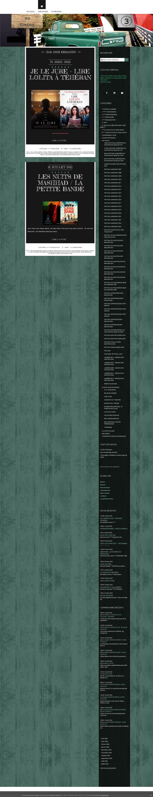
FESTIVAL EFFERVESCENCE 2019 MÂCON (115, 304)
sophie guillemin (42, 153)
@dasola (103, 652)
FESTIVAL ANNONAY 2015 (112, 196)
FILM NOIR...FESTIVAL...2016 (113, 354)
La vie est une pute (108, 431)
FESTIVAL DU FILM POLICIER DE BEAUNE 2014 (114, 262)
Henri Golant (104, 493)
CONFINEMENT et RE (109, 135)
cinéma (49, 152)
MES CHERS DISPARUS (111, 418)
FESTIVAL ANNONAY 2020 (112, 213)
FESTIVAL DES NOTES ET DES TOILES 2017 (114, 231)
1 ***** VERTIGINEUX (109, 112)
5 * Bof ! (104, 122)
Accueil (31, 11)
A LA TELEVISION (110, 390)
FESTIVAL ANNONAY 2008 (112, 172)
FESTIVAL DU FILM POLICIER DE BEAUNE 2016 (114, 273)
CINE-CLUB (108, 396)
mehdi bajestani (59, 251)
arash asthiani (48, 251)
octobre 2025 (105, 755)
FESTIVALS (105, 140)
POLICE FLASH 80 (106, 595)
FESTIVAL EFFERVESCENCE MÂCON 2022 (113, 325)
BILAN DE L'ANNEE (110, 393)
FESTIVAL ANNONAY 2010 (112, 179)
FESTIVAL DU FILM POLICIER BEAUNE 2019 (113, 257)
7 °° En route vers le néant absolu (113, 130)
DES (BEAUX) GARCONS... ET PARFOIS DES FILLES (113, 407)
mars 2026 (104, 741)
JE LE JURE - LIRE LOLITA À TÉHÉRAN (60, 74)
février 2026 (105, 744)
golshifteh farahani (52, 155)
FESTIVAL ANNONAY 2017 (112, 203)
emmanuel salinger (66, 153)
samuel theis (42, 152)
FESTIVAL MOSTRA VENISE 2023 (114, 338)
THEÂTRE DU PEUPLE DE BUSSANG (114, 436)
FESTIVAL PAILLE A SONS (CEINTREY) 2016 (112, 343)
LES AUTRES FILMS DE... (112, 415)
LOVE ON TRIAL (106, 564)
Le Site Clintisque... (106, 449)
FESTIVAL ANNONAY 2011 (112, 183)
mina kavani (76, 155)
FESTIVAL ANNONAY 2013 (112, 189)
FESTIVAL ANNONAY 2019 (112, 209)
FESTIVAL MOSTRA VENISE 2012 (114, 335)
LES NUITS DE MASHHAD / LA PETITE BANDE (60, 183)
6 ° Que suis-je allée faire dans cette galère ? (113, 126)
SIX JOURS (110, 663)
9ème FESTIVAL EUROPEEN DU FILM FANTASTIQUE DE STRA (114, 159)
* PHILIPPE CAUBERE (109, 109)
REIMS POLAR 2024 (110, 384)
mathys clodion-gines (72, 252)
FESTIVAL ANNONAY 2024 (112, 223)
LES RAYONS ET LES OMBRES (110, 587)
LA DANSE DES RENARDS (109, 572)
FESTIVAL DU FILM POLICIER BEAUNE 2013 (113, 246)
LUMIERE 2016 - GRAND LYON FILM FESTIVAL (114, 363)
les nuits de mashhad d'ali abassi (77, 251)
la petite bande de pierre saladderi (40, 252)
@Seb (102, 663)
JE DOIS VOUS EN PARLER (110, 387)
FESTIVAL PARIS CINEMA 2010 (114, 347)
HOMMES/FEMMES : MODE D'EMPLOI (113, 529)
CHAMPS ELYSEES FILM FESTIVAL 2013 (115, 165)
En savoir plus (105, 795)
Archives (43, 11)
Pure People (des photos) (108, 452)
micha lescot (31, 153)
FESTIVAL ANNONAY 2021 (112, 216)
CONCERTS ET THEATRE (112, 400)
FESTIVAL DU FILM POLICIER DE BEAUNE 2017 (114, 278)
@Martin (103, 615)
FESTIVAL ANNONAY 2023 (112, 220)
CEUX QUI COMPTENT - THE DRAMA (113, 543)
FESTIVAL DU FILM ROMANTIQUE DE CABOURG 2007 (115, 283)
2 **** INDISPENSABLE (109, 114)
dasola (102, 697)
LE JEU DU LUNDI (110, 412)
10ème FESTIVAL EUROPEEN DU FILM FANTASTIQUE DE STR (115, 144)
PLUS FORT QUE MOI (108, 535)
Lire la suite (59, 140)
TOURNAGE (108, 427)
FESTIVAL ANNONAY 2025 (112, 226)
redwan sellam (66, 253)
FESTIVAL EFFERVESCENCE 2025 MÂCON (115, 315)
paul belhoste (59, 252)
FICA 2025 (107, 350)
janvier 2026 (105, 747)
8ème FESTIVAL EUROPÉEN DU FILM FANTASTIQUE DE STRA (114, 154)
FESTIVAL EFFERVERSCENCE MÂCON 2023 (113, 299)
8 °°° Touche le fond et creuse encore (114, 132)
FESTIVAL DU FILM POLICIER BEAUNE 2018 (113, 252)
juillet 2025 (104, 764)
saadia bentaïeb (53, 153)
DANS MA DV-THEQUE (111, 403)
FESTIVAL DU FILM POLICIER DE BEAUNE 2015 (114, 268)
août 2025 (104, 761)
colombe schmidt (54, 253)
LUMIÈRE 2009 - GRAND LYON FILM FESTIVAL (114, 369)
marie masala (68, 152)
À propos (57, 11)
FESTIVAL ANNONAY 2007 (112, 169)
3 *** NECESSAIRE (53, 149)
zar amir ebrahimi (65, 155)
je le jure (34, 152)
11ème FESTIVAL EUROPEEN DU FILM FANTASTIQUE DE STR (115, 149)
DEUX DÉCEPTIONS (107, 581)
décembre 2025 (106, 750)
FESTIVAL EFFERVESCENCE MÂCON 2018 (113, 320)
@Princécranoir (105, 709)
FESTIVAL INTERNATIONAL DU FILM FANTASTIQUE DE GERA (114, 331)
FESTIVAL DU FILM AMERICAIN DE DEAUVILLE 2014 (115, 236)
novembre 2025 (106, 752)
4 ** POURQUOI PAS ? (53, 247)
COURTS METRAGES (109, 138)
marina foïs (78, 152)
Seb (101, 674)
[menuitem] (30, 11)
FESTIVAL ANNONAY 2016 (112, 199)
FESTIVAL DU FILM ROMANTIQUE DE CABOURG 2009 (115, 289)
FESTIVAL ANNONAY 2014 (112, 193)
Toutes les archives (108, 768)
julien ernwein (58, 152)
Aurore (102, 684)
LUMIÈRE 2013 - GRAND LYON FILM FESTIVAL (114, 374)
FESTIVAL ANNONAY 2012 (112, 186)
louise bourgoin (88, 152)
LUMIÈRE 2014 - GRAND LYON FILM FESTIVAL (114, 379)
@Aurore (103, 640)
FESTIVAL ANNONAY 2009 (112, 176)
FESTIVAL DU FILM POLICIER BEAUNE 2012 (113, 241)
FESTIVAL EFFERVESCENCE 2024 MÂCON (115, 310)
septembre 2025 (106, 758)
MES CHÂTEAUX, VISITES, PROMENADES (112, 423)
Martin (102, 627)
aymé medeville (86, 252)
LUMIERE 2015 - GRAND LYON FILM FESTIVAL (114, 358)
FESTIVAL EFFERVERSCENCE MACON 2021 (113, 294)
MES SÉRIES (106, 433)
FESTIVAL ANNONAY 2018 (112, 206)
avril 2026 (104, 738)
